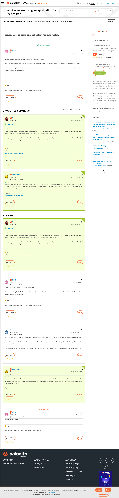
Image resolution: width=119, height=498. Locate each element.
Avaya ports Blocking (99, 146)
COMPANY (8, 460)
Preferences (103, 494)
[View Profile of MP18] (14, 50)
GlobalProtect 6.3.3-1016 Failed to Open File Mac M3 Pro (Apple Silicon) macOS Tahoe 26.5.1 (104, 124)
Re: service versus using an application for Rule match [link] (57, 21)
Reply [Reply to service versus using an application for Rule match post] (80, 97)
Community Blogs (72, 464)
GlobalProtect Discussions (101, 157)
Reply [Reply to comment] (80, 160)
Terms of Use (39, 468)
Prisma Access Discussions (101, 141)
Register (92, 3)
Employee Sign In (111, 3)
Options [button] (81, 50)
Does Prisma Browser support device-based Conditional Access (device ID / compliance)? (104, 137)
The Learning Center (73, 472)
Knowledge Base (71, 475)
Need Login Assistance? (108, 23)
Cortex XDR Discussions (100, 165)
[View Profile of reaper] (14, 118)
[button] (98, 490)
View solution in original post (14, 153)
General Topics (32, 21)
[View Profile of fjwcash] (12, 330)
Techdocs (69, 479)
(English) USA (82, 3)
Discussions (20, 21)
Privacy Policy (51, 492)
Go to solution (45, 45)
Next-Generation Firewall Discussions (104, 129)
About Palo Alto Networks (13, 464)
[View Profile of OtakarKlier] (16, 174)
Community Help (71, 468)
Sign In (101, 3)
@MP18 (10, 124)
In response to (17, 179)
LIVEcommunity (8, 21)
